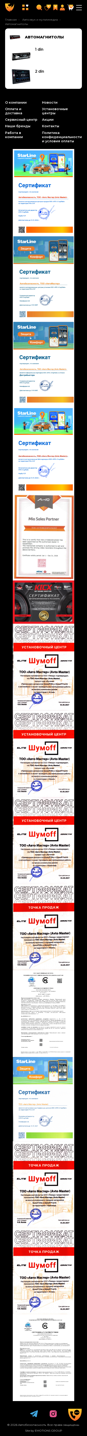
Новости (50, 102)
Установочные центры (55, 111)
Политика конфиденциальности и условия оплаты (62, 137)
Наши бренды (17, 126)
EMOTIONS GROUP (48, 1430)
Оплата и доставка (13, 111)
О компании (16, 102)
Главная (11, 19)
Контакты (50, 126)
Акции (48, 120)
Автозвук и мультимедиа (40, 19)
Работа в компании (14, 135)
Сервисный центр (21, 120)
